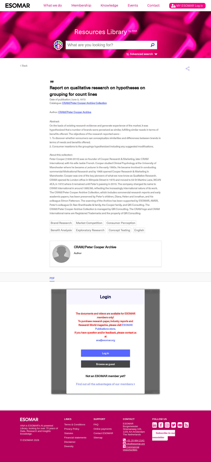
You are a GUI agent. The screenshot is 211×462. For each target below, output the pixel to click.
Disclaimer (70, 442)
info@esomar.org (134, 443)
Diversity (69, 446)
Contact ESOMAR (103, 433)
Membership (81, 5)
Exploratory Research (90, 230)
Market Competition (89, 223)
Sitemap (98, 437)
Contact (153, 5)
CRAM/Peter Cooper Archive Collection (84, 103)
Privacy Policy (71, 429)
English (139, 230)
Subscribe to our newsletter (163, 435)
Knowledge (109, 5)
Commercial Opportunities (131, 448)
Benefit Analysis (61, 230)
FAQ (96, 424)
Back (23, 65)
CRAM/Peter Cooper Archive (74, 112)
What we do (52, 5)
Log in (105, 353)
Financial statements (75, 437)
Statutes (68, 433)
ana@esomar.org (105, 340)
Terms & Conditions (74, 424)
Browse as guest (105, 364)
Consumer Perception (121, 223)
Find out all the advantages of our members (105, 384)
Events (133, 5)
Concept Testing (119, 230)
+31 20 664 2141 (134, 440)
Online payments (103, 429)
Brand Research (61, 223)
